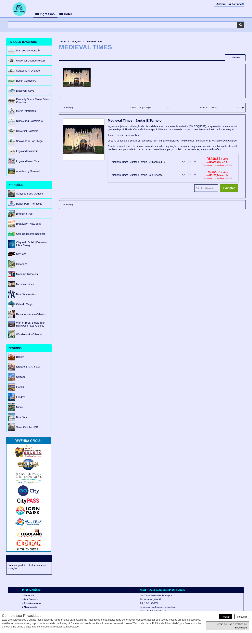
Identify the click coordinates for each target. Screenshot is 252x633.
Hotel (65, 14)
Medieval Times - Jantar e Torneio (134, 120)
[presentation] (235, 57)
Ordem (203, 107)
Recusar (242, 616)
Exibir (133, 107)
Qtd (184, 161)
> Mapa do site (29, 607)
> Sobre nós (28, 595)
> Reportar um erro (32, 603)
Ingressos (45, 14)
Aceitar (225, 616)
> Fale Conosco (30, 599)
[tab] (235, 57)
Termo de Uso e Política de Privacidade (231, 626)
